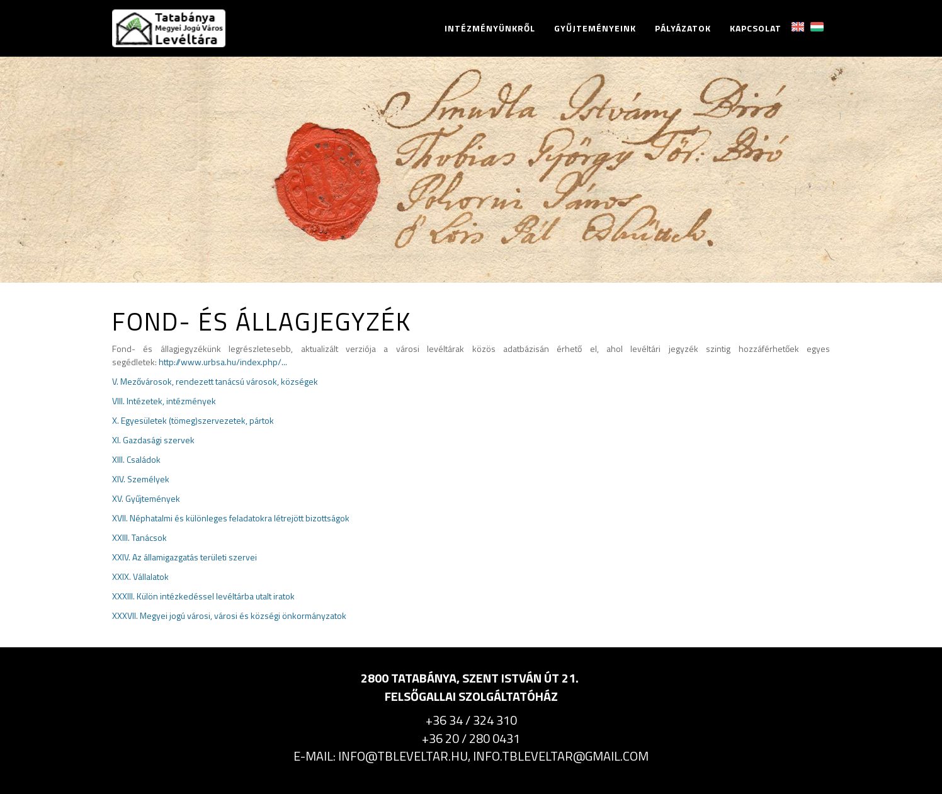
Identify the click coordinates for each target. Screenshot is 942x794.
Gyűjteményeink (595, 28)
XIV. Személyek (140, 478)
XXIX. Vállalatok (140, 576)
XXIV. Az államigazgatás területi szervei (184, 557)
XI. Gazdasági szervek (153, 439)
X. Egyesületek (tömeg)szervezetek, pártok (193, 420)
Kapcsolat (755, 28)
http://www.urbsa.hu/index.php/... (223, 361)
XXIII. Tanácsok (139, 537)
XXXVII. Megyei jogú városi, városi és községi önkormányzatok (229, 615)
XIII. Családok (136, 459)
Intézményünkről (490, 28)
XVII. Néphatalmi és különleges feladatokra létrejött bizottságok (230, 518)
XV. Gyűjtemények (146, 498)
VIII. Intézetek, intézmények (164, 400)
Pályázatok (683, 28)
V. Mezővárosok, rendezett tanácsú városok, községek (215, 381)
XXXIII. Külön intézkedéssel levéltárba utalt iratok (203, 596)
